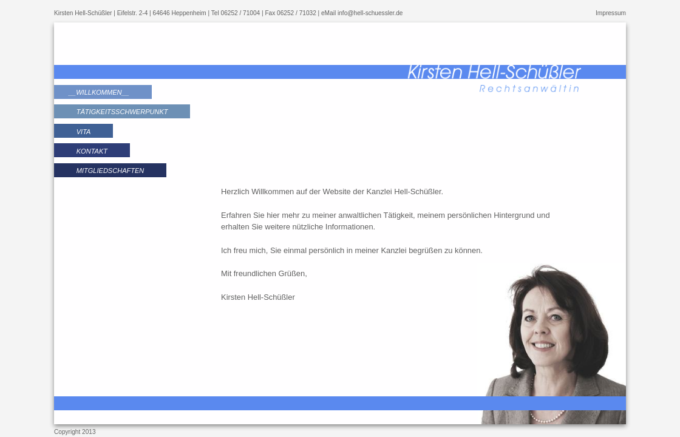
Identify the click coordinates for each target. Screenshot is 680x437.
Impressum (611, 13)
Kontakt (91, 151)
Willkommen (98, 92)
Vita (83, 131)
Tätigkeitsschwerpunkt (122, 111)
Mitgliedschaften (110, 170)
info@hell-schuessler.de (370, 13)
